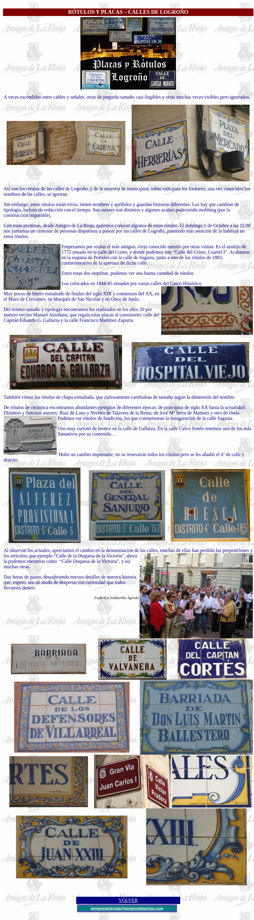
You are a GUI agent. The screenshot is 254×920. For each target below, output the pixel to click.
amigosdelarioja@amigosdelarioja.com (127, 908)
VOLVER (128, 900)
